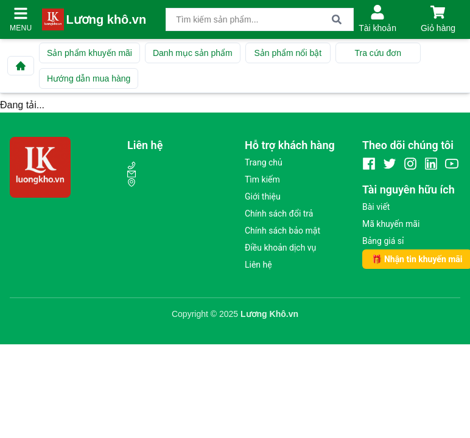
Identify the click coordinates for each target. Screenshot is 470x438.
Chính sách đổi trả (279, 213)
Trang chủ (263, 162)
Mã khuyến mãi (390, 224)
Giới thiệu (263, 196)
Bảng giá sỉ (383, 241)
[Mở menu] (20, 13)
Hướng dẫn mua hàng (88, 78)
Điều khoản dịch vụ (280, 247)
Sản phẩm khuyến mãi (89, 53)
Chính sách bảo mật (282, 230)
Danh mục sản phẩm (193, 53)
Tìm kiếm (262, 179)
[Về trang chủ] (20, 65)
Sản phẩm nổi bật (287, 53)
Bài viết (376, 207)
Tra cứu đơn (377, 53)
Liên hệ (258, 264)
